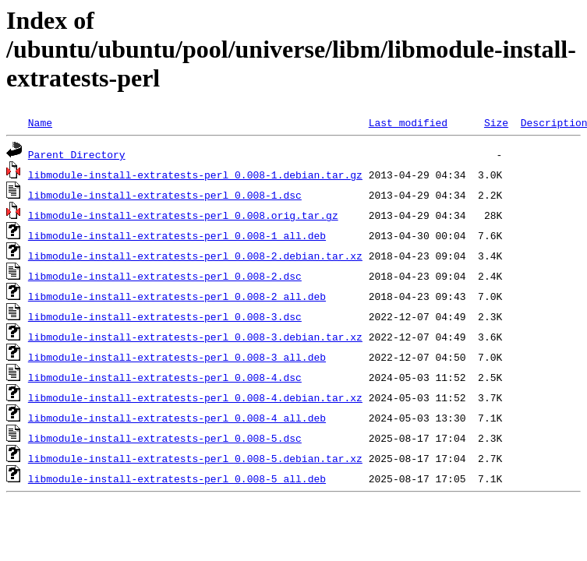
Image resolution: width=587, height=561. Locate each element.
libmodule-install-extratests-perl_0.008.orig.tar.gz (183, 215)
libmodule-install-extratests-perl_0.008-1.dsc (165, 195)
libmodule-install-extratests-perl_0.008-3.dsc (165, 316)
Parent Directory (77, 154)
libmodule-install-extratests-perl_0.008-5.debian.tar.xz (195, 458)
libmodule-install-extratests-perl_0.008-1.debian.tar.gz (195, 175)
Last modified (408, 122)
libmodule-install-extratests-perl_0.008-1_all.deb (177, 235)
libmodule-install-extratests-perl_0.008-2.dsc (165, 276)
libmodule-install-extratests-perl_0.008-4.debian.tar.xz (195, 397)
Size (496, 122)
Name (40, 122)
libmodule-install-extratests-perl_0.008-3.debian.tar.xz (195, 337)
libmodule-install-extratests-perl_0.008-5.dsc (165, 438)
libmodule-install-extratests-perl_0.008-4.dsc (165, 377)
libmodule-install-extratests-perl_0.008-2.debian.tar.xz (195, 256)
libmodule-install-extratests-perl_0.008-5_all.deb (177, 478)
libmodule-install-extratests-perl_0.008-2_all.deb (177, 296)
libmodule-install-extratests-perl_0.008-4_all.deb (177, 418)
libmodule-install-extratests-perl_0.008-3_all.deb (177, 357)
